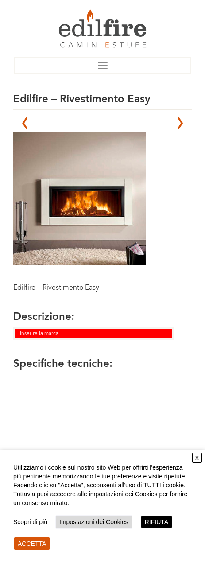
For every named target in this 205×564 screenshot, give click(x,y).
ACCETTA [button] (32, 543)
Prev (25, 123)
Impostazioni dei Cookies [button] (93, 521)
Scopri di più (30, 521)
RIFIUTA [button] (156, 521)
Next (180, 123)
